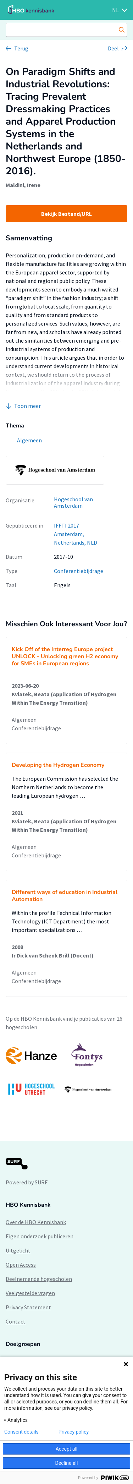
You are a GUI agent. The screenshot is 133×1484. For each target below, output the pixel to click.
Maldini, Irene (23, 185)
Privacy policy (74, 1432)
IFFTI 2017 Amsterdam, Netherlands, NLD (75, 534)
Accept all (67, 1449)
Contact (16, 1321)
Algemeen (24, 719)
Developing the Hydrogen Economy (58, 765)
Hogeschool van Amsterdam (73, 502)
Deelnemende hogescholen (39, 1278)
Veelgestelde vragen (30, 1293)
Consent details (21, 1432)
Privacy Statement (28, 1307)
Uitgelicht (18, 1250)
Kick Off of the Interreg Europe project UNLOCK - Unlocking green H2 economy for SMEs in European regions (65, 656)
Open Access (21, 1264)
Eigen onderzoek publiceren (39, 1236)
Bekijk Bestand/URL (66, 213)
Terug (21, 48)
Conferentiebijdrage (78, 571)
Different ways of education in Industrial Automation (64, 895)
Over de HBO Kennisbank (36, 1222)
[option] (66, 1072)
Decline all (66, 1463)
